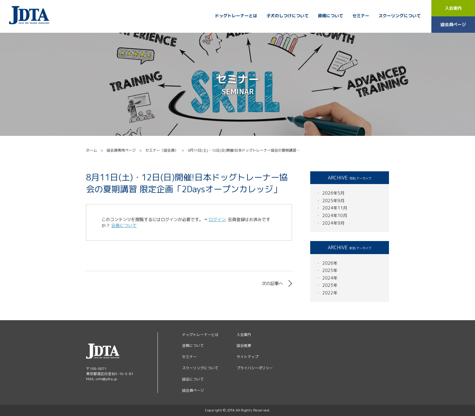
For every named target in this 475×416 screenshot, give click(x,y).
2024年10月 (334, 215)
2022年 (329, 293)
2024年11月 (334, 208)
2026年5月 (333, 193)
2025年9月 (333, 200)
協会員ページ (453, 24)
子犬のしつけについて (287, 16)
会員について (124, 225)
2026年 (329, 263)
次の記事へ (272, 283)
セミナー (360, 16)
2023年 (329, 285)
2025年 (329, 270)
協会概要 (244, 345)
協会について (193, 379)
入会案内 (453, 8)
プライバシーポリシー (255, 368)
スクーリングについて (399, 16)
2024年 (329, 278)
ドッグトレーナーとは (236, 16)
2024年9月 (333, 223)
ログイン (217, 219)
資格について (330, 16)
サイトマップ (247, 356)
